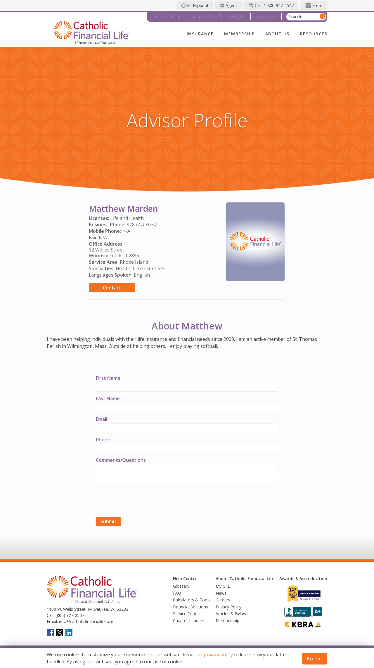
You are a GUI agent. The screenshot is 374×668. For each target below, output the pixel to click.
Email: (52, 621)
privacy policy (218, 654)
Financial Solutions (190, 607)
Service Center (186, 613)
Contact (112, 287)
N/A (126, 231)
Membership (239, 34)
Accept (315, 658)
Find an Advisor (167, 16)
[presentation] (140, 501)
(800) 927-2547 (69, 615)
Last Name (108, 398)
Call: (50, 615)
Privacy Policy (228, 607)
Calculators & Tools (191, 600)
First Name (108, 378)
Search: (295, 17)
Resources (313, 34)
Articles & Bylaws (232, 613)
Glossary (181, 586)
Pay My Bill (236, 16)
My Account (266, 16)
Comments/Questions (121, 460)
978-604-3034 (141, 225)
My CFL (223, 586)
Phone (103, 439)
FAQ (177, 593)
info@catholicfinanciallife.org (85, 621)
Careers (223, 600)
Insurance (200, 34)
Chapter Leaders (188, 620)
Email (101, 419)
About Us (277, 34)
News (221, 593)
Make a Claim (204, 16)
